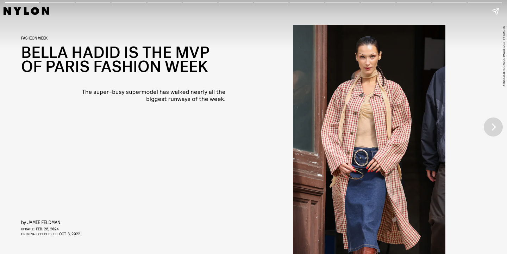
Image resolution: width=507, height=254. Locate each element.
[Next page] (493, 127)
